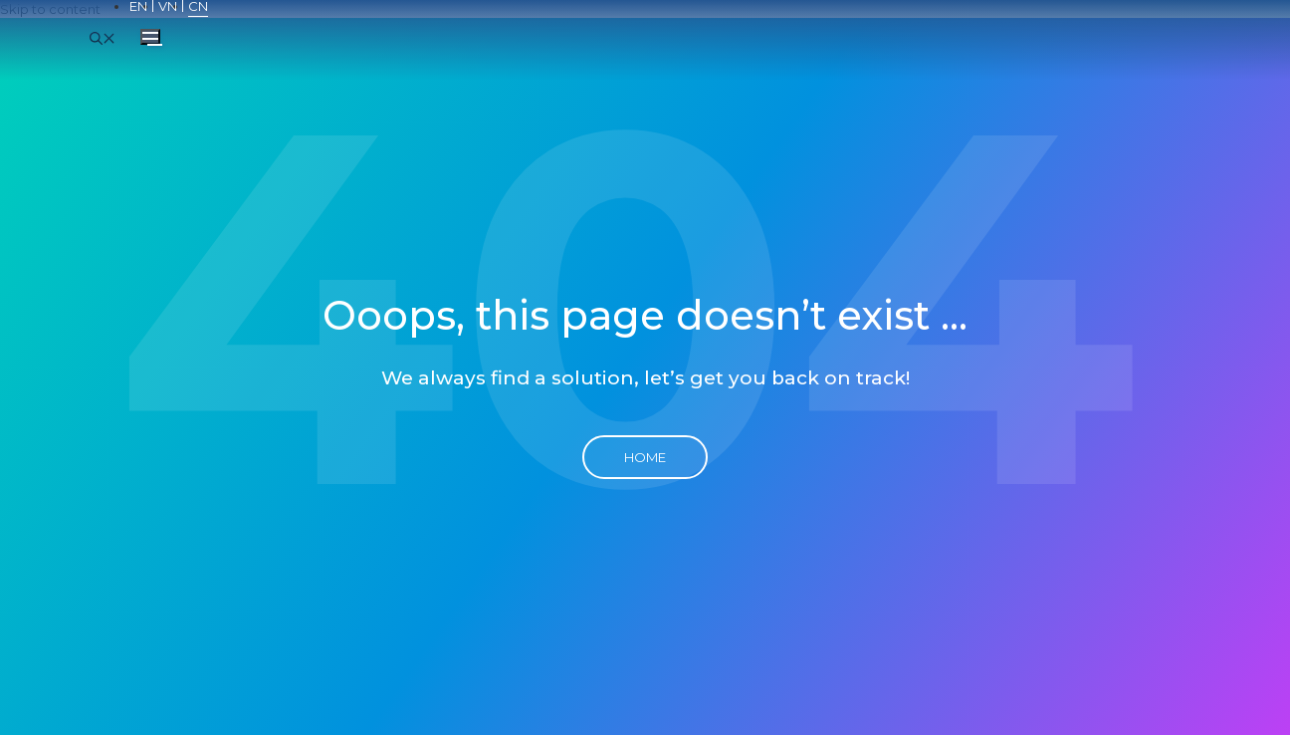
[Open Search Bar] (102, 37)
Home (645, 457)
